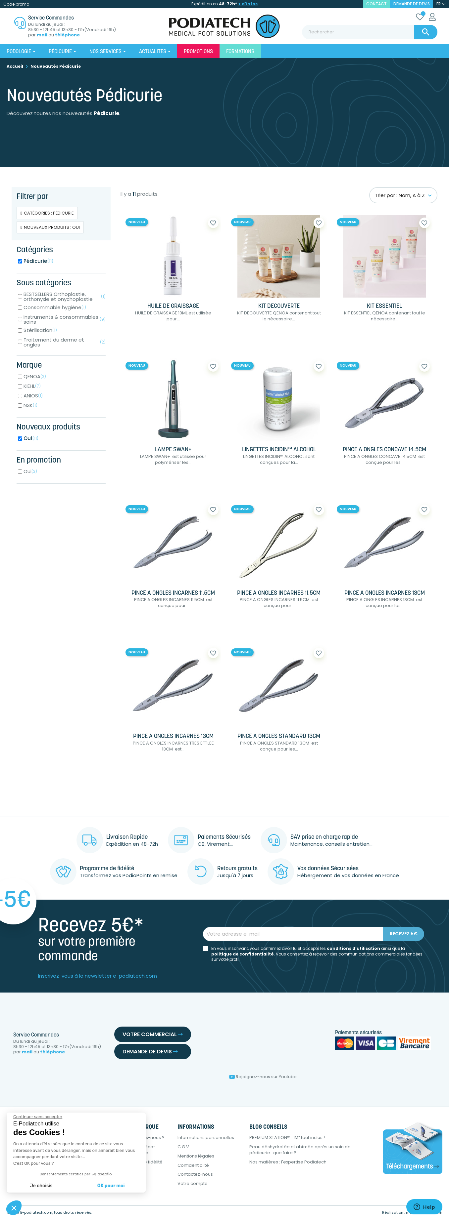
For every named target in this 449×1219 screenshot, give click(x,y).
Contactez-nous (195, 1174)
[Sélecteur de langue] (441, 4)
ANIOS (33, 395)
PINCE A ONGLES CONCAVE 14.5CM (384, 450)
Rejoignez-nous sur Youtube (263, 1077)
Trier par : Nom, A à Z (403, 195)
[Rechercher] (369, 32)
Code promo (16, 4)
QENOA (35, 376)
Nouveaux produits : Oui (52, 227)
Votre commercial (153, 1034)
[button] (14, 1208)
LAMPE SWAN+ (173, 450)
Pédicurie (39, 261)
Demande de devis (411, 4)
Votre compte (192, 1183)
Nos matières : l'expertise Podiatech (287, 1162)
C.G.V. (183, 1147)
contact (376, 4)
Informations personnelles (205, 1137)
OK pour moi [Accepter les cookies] (111, 1186)
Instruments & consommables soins (65, 319)
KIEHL (32, 386)
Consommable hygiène (55, 307)
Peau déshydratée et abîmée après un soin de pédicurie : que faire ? (300, 1150)
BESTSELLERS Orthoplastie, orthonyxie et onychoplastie (65, 297)
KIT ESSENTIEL (384, 306)
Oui (31, 438)
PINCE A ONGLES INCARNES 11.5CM (173, 593)
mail (42, 35)
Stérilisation (40, 330)
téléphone (67, 35)
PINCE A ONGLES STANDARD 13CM (278, 736)
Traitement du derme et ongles (65, 342)
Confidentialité (193, 1165)
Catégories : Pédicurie (49, 213)
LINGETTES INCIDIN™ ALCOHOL (279, 450)
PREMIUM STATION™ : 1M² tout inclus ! (287, 1137)
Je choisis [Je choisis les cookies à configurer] (41, 1186)
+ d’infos (248, 4)
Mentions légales (195, 1156)
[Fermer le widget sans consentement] (38, 1117)
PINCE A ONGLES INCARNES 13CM (384, 593)
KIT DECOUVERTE (279, 306)
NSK (30, 405)
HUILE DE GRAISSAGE (173, 306)
